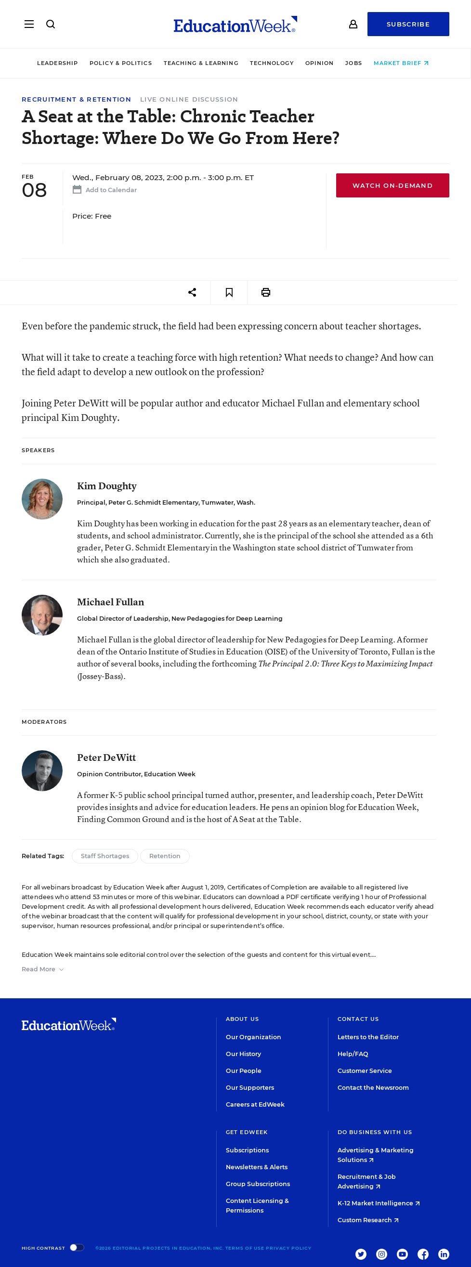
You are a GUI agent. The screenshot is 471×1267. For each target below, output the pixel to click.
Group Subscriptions (258, 1184)
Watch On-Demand (393, 185)
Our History (243, 1054)
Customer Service (365, 1070)
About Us (242, 1019)
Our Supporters (250, 1087)
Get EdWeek (247, 1132)
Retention (165, 856)
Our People (244, 1070)
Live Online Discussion (189, 99)
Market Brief (403, 63)
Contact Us (358, 1019)
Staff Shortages (105, 856)
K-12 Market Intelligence (379, 1203)
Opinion (322, 63)
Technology (274, 63)
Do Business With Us (375, 1132)
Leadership (59, 63)
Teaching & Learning (203, 63)
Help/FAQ (353, 1054)
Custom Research (368, 1220)
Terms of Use (244, 1248)
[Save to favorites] (229, 292)
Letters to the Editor (368, 1037)
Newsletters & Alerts (257, 1167)
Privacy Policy (289, 1248)
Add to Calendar (103, 190)
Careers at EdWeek (255, 1104)
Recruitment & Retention (76, 99)
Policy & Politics (123, 63)
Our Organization (253, 1037)
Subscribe (408, 24)
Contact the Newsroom (373, 1087)
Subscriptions (247, 1150)
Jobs (356, 63)
